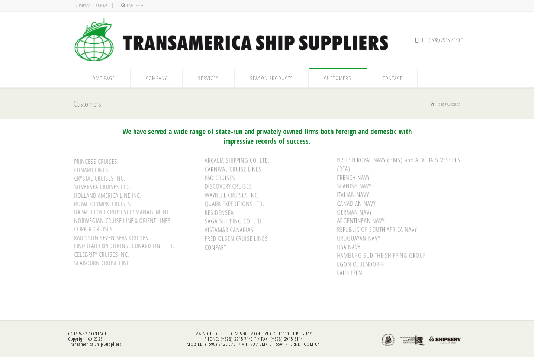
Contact (103, 5)
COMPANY (77, 333)
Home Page (102, 78)
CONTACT (98, 333)
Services (208, 78)
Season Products (271, 78)
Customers (337, 78)
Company (83, 5)
